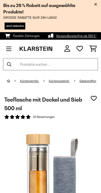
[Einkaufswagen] (93, 49)
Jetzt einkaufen (15, 25)
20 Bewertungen (44, 116)
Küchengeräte (29, 81)
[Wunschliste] (79, 49)
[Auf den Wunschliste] (94, 98)
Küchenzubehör (59, 81)
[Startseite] (13, 81)
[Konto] (67, 49)
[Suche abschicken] (9, 64)
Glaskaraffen (87, 81)
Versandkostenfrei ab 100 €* (76, 36)
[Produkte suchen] (50, 64)
